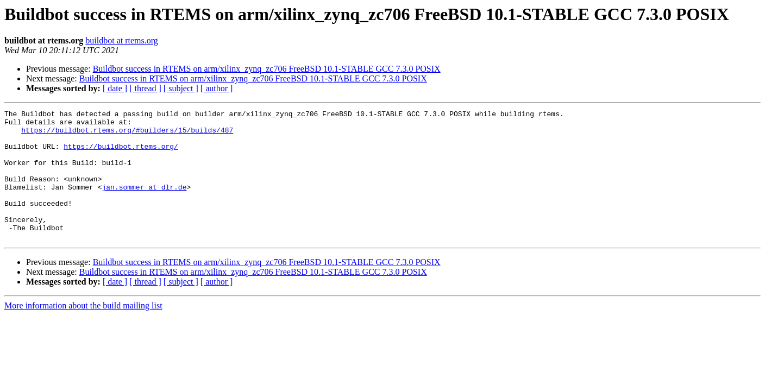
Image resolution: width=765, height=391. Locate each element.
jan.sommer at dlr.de (144, 203)
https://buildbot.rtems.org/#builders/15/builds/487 (127, 135)
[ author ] (216, 88)
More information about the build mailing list (83, 331)
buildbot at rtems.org (121, 40)
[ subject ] (181, 88)
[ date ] (115, 88)
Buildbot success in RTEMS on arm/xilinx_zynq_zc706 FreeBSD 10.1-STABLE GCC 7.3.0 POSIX (267, 68)
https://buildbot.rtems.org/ (121, 154)
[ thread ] (145, 88)
